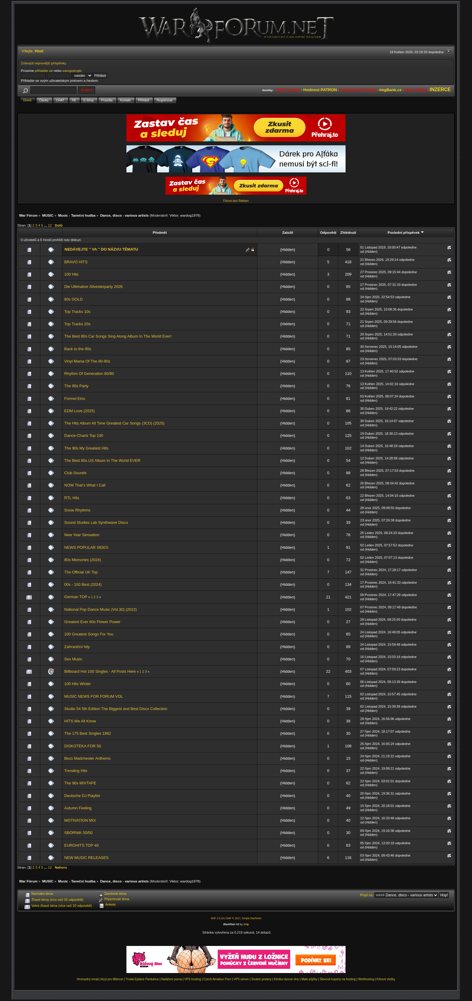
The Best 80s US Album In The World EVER (102, 460)
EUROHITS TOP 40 (81, 845)
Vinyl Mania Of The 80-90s (87, 361)
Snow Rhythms (77, 510)
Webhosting (366, 979)
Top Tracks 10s (77, 311)
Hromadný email (88, 979)
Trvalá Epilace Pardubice (142, 979)
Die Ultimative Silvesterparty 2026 (93, 286)
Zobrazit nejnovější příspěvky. (44, 63)
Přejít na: (366, 895)
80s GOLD (73, 299)
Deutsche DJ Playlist (82, 795)
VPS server (241, 979)
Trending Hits (75, 770)
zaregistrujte (71, 71)
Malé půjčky (309, 979)
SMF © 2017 (233, 918)
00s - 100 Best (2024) (83, 584)
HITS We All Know (80, 721)
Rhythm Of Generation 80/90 (89, 373)
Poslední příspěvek (406, 232)
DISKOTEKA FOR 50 (82, 746)
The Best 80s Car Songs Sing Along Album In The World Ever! (118, 336)
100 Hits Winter (77, 683)
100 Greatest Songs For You (88, 634)
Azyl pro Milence (112, 979)
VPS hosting (192, 979)
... (46, 225)
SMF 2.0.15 (217, 918)
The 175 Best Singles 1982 (87, 733)
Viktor (173, 215)
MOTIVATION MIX (80, 820)
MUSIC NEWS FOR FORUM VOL (93, 696)
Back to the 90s (77, 349)
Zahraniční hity (77, 646)
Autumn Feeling (78, 808)
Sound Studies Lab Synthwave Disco (96, 522)
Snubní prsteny (261, 979)
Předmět (160, 232)
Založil (287, 232)
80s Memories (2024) (82, 560)
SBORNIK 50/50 (78, 832)
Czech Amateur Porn (217, 979)
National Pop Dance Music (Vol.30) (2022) (100, 609)
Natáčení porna (171, 979)
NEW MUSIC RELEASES (86, 857)
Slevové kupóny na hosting (338, 979)
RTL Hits (71, 498)
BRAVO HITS (76, 262)
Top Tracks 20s (77, 324)
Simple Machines (251, 918)
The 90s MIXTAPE (80, 783)
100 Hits (71, 274)
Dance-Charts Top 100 (83, 435)
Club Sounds (75, 473)
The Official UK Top (81, 572)
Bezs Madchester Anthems (87, 758)
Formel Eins (74, 398)
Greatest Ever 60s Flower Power (92, 621)
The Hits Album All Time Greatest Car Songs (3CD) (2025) (114, 423)
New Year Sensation (81, 535)
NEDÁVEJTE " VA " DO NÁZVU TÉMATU (101, 249)
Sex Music (73, 659)
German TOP (76, 597)
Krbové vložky (386, 979)
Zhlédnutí (348, 232)
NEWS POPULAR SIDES (86, 547)
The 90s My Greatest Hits (86, 448)
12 (50, 225)
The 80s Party (76, 386)
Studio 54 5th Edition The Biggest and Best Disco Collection (115, 708)
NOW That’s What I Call (85, 485)
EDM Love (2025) (79, 411)
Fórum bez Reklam (236, 200)
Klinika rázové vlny (286, 979)
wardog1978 (189, 215)
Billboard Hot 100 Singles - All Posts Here (100, 671)
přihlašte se (44, 71)
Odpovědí (328, 232)
